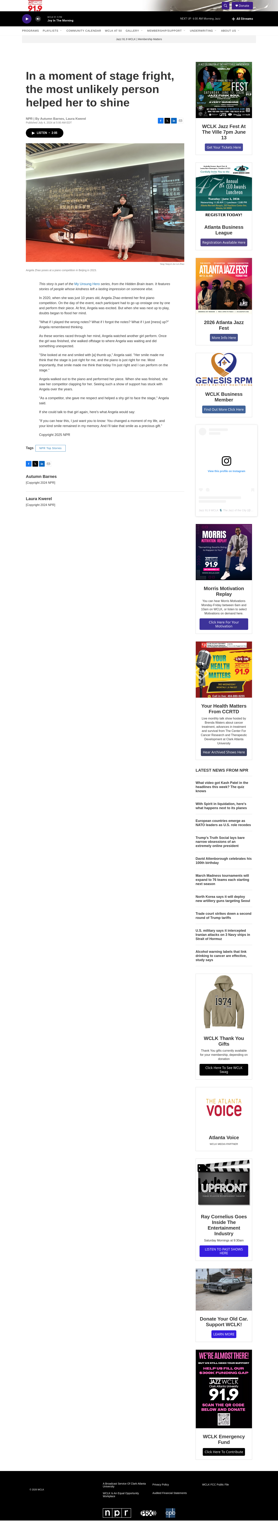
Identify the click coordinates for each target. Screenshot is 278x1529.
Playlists (50, 39)
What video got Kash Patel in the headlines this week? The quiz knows (222, 795)
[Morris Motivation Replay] (224, 561)
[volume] (38, 27)
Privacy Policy (160, 1493)
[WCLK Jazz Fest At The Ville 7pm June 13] (224, 98)
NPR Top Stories (50, 456)
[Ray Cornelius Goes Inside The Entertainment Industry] (224, 1192)
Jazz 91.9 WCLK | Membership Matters (139, 47)
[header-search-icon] (227, 10)
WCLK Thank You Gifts (224, 1049)
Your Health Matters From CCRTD (224, 717)
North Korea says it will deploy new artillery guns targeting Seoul (223, 907)
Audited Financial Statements (169, 1501)
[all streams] (242, 27)
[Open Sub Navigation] (61, 39)
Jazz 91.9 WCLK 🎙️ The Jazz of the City (223, 518)
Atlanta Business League (223, 238)
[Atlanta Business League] (224, 199)
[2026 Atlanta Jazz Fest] (224, 294)
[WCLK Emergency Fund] (224, 1397)
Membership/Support (164, 39)
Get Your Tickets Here (224, 155)
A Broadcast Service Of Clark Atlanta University (124, 1494)
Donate (246, 10)
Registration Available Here (224, 251)
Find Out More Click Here (224, 418)
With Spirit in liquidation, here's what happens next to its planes (221, 814)
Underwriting (201, 39)
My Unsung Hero (87, 292)
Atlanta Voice (224, 1146)
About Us (228, 39)
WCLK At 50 (113, 39)
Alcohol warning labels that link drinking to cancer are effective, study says (221, 964)
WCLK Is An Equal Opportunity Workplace (121, 1503)
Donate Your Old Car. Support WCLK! (224, 1330)
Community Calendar (83, 39)
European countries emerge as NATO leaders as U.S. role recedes (223, 831)
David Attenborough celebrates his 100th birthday (224, 869)
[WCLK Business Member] (224, 378)
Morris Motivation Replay (224, 599)
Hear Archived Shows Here (224, 760)
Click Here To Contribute (224, 1460)
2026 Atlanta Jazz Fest (224, 333)
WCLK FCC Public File (215, 1493)
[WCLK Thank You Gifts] (224, 1010)
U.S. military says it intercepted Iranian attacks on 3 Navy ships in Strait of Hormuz (223, 943)
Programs (30, 39)
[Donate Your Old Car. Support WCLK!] (224, 1298)
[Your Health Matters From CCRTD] (224, 678)
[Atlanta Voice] (224, 1117)
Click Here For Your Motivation (224, 632)
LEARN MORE (223, 1342)
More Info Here (224, 346)
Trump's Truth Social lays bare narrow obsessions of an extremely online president (220, 850)
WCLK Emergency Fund (224, 1447)
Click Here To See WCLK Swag (224, 1078)
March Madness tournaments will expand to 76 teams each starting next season (222, 888)
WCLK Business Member (224, 405)
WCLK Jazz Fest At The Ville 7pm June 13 (224, 140)
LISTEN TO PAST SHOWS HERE (224, 1259)
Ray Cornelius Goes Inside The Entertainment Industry (224, 1233)
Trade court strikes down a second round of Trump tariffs (223, 924)
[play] (27, 27)
